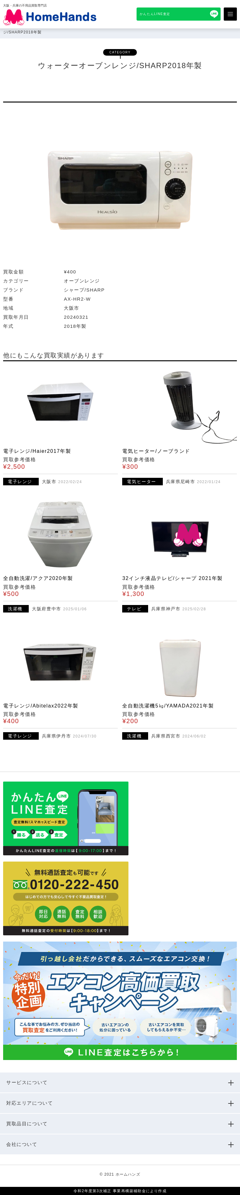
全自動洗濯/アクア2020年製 (38, 578)
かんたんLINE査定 (155, 14)
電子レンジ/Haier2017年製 (37, 451)
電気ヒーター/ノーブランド (156, 451)
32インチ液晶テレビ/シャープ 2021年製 (172, 578)
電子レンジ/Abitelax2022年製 (40, 705)
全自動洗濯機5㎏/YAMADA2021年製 (168, 705)
